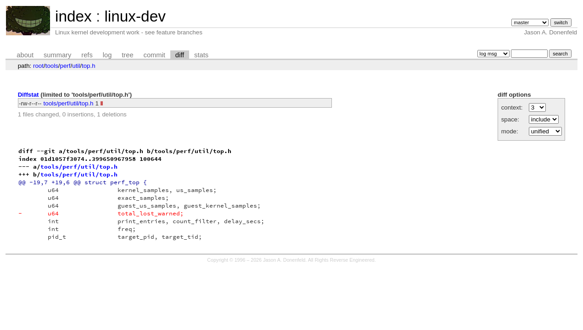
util (76, 65)
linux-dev (134, 16)
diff (179, 55)
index (73, 16)
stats (201, 55)
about (25, 55)
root (38, 65)
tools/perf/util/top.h (69, 103)
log (107, 55)
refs (86, 55)
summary (57, 55)
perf (65, 65)
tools (51, 65)
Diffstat (28, 94)
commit (154, 55)
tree (127, 55)
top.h (88, 65)
